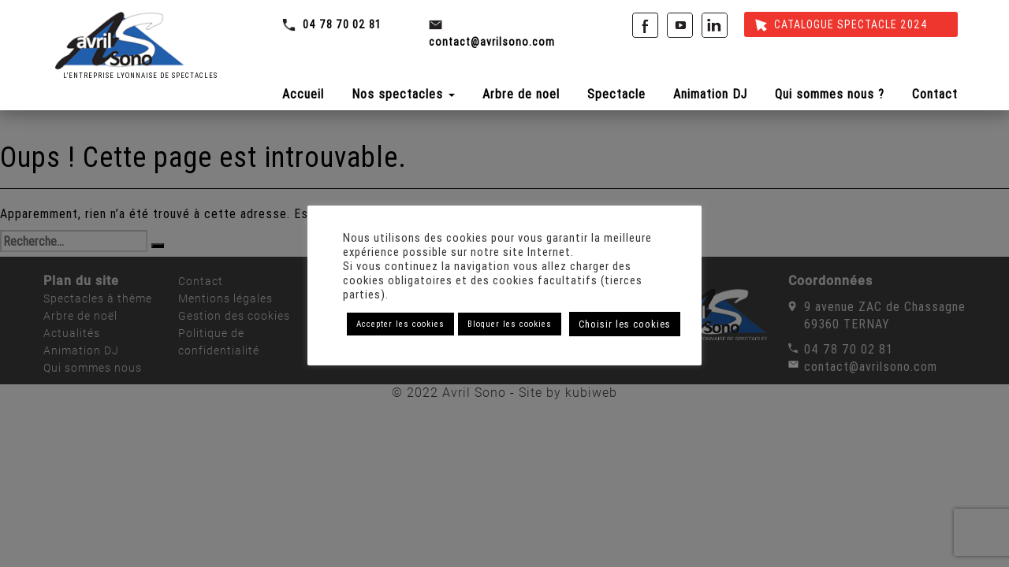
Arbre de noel (521, 94)
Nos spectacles (403, 94)
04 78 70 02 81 (342, 24)
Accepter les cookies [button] (400, 323)
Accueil (303, 94)
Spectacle (616, 94)
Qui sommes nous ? (829, 94)
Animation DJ (710, 94)
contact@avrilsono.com (492, 42)
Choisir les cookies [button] (625, 324)
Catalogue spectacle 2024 (841, 24)
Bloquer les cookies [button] (509, 323)
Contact (935, 94)
